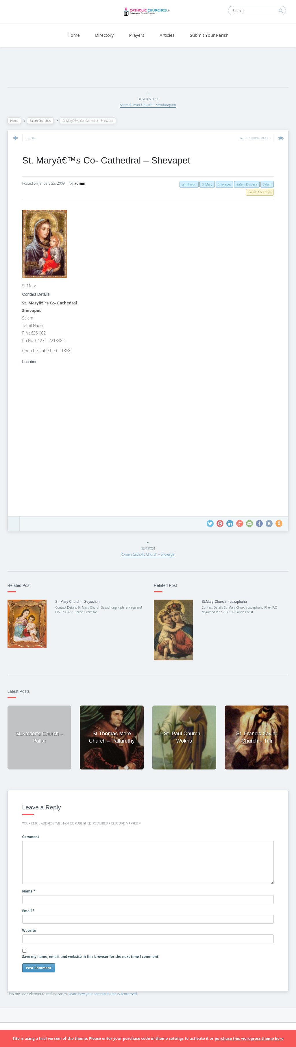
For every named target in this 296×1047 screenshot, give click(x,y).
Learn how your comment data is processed (107, 989)
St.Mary (202, 184)
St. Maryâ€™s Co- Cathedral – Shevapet (110, 160)
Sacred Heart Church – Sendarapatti (148, 104)
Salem (263, 184)
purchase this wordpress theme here (248, 1038)
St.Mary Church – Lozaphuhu (222, 602)
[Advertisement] (148, 69)
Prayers (137, 35)
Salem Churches (44, 121)
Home (73, 35)
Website (33, 926)
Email (32, 906)
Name (33, 886)
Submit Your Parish (209, 35)
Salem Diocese (242, 184)
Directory (104, 35)
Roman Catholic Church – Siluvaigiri (148, 554)
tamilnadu (185, 184)
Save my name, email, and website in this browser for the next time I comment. (95, 952)
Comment (34, 832)
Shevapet (220, 184)
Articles (167, 35)
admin (83, 183)
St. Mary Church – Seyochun (80, 602)
